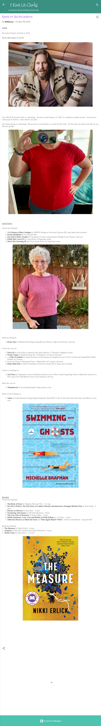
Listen (4, 28)
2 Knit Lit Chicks (23, 5)
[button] (97, 17)
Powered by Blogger (50, 721)
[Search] (97, 5)
